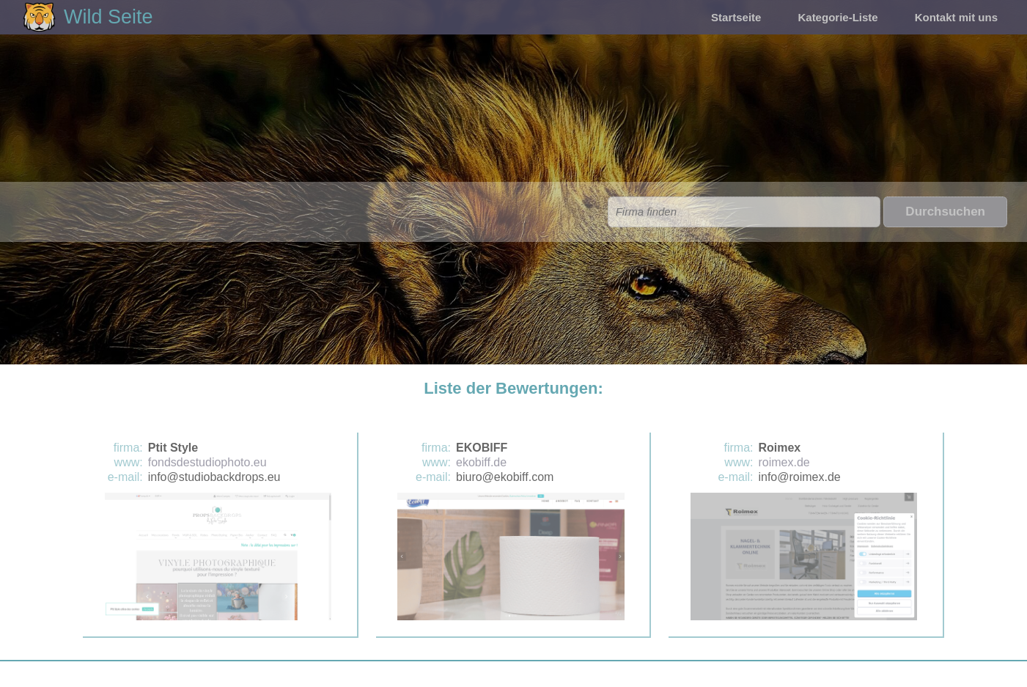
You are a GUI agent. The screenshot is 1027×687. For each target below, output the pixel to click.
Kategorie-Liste (837, 17)
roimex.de (783, 462)
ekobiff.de (481, 462)
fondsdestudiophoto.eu (207, 462)
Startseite (736, 17)
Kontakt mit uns (956, 17)
